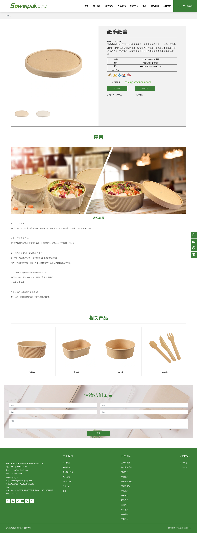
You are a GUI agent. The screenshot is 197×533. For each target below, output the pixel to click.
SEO (189, 528)
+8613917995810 (27, 484)
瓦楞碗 (32, 372)
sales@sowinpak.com (138, 82)
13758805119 (16, 473)
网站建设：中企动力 (175, 528)
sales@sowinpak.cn (19, 467)
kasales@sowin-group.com (21, 481)
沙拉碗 (120, 372)
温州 (185, 528)
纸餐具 (165, 372)
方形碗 (76, 372)
